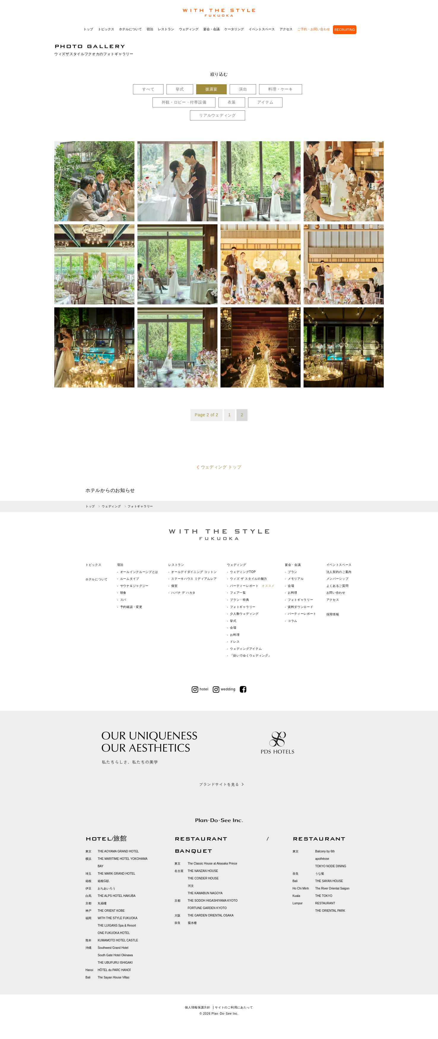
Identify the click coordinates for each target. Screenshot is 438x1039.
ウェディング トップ (221, 467)
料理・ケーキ (280, 89)
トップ (88, 29)
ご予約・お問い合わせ (313, 29)
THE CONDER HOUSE (203, 878)
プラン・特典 (239, 599)
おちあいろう (106, 888)
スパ (123, 599)
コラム (292, 620)
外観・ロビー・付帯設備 (184, 102)
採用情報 (332, 614)
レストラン (166, 29)
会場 (233, 627)
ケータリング (234, 29)
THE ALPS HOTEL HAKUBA (116, 895)
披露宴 (211, 89)
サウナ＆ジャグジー (134, 585)
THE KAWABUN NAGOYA (205, 893)
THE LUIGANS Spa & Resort (117, 925)
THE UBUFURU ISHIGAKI (115, 962)
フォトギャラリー (243, 607)
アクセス (286, 29)
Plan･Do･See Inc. (225, 1013)
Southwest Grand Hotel (113, 947)
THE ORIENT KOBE (111, 910)
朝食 (123, 592)
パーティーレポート (252, 585)
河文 (191, 885)
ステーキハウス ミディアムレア (194, 578)
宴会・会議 (211, 29)
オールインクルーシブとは (139, 571)
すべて (148, 89)
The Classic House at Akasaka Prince (212, 863)
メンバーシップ (337, 578)
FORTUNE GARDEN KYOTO (207, 908)
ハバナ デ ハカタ (183, 592)
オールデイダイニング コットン (194, 571)
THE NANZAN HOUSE (203, 871)
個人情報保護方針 (197, 1007)
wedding (224, 689)
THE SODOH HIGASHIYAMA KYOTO (213, 900)
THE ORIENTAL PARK (330, 910)
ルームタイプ (129, 578)
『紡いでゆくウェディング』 (250, 655)
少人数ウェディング (244, 613)
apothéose (322, 858)
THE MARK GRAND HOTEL (116, 873)
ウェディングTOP (243, 571)
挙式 (180, 89)
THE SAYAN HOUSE (329, 881)
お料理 (234, 634)
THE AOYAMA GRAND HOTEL (118, 851)
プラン (292, 571)
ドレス (234, 641)
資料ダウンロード (300, 607)
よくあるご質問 (337, 585)
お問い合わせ (335, 592)
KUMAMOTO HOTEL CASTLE (118, 940)
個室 (174, 585)
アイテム (265, 102)
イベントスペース (262, 29)
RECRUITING (344, 29)
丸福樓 (102, 903)
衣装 (232, 102)
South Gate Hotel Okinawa (115, 955)
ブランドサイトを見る (219, 784)
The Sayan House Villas (113, 977)
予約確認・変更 (131, 607)
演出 (243, 89)
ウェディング (189, 29)
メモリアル (296, 578)
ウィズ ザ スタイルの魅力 (248, 578)
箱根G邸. (104, 881)
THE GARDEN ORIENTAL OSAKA (211, 915)
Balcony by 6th (325, 851)
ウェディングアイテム (246, 648)
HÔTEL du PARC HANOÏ (114, 970)
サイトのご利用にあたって (234, 1007)
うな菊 (319, 873)
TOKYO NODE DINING (330, 866)
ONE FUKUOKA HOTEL (114, 933)
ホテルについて (130, 29)
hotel (200, 689)
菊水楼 (192, 922)
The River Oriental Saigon (332, 888)
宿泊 (150, 29)
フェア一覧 (238, 592)
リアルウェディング (217, 115)
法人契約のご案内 (339, 571)
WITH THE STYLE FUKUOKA (117, 918)
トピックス (106, 29)
